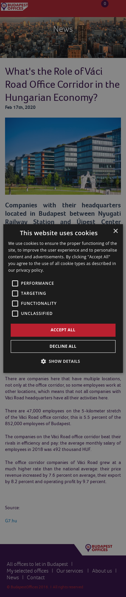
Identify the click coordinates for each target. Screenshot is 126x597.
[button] (63, 361)
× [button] (115, 231)
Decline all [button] (63, 346)
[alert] (63, 298)
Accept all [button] (63, 330)
